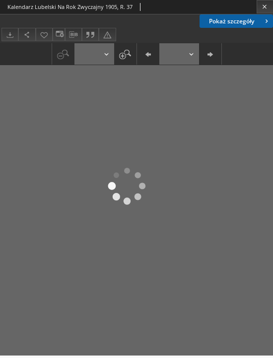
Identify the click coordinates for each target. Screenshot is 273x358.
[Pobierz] (9, 34)
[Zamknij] (265, 6)
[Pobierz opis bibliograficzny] (73, 35)
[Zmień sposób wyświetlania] (59, 34)
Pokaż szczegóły (239, 21)
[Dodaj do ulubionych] (44, 34)
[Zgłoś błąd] (107, 34)
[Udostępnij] (26, 34)
